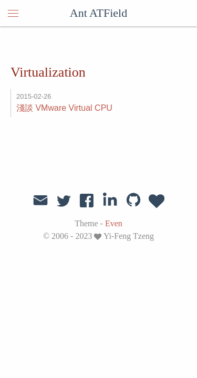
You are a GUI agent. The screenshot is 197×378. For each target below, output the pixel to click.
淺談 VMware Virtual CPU (64, 107)
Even (113, 223)
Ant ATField (98, 12)
